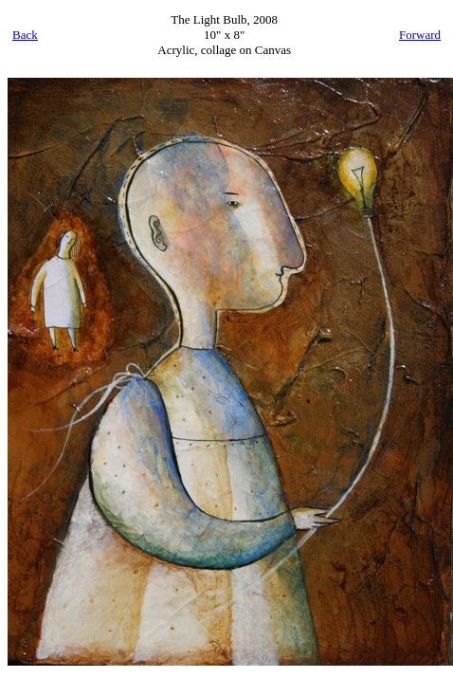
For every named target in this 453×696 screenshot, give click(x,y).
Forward (420, 34)
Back (25, 34)
